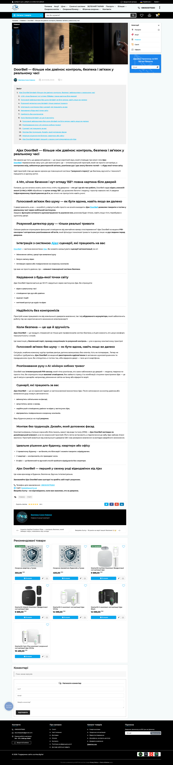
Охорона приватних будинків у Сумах (68, 568)
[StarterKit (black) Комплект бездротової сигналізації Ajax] (32, 595)
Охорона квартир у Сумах (25, 568)
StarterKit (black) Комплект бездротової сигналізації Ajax (32, 609)
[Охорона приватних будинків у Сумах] (70, 556)
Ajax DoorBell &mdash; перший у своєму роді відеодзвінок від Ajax (49, 139)
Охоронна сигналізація (97, 732)
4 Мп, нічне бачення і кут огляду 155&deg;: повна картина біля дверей (49, 96)
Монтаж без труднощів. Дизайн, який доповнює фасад (44, 132)
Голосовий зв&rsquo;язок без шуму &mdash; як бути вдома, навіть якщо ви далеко (54, 100)
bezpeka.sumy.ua (29, 488)
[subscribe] (145, 67)
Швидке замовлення (43, 578)
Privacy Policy (94, 762)
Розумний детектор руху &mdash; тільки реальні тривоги (44, 103)
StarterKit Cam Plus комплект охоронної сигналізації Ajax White (31, 647)
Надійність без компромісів (32, 114)
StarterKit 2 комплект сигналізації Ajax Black (106, 608)
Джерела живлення (96, 741)
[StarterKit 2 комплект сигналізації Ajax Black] (108, 595)
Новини (17, 24)
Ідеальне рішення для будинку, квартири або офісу (43, 136)
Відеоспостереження (96, 735)
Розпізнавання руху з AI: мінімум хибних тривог (41, 125)
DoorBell (18, 163)
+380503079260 (48, 485)
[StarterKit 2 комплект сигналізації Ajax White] (70, 595)
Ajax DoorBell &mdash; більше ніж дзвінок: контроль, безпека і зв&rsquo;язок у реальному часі (57, 93)
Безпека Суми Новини (26, 80)
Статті (16, 28)
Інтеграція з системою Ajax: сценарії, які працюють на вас (44, 107)
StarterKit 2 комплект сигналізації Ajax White (68, 608)
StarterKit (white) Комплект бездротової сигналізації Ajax (108, 570)
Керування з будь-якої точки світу (34, 111)
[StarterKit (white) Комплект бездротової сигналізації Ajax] (108, 556)
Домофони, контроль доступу (99, 738)
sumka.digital (38, 754)
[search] (90, 15)
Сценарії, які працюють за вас (34, 128)
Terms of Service (104, 762)
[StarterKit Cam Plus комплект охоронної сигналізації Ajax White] (32, 634)
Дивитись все (92, 744)
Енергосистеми (94, 729)
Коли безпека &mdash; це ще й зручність (37, 118)
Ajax (54, 243)
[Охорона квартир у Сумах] (32, 556)
